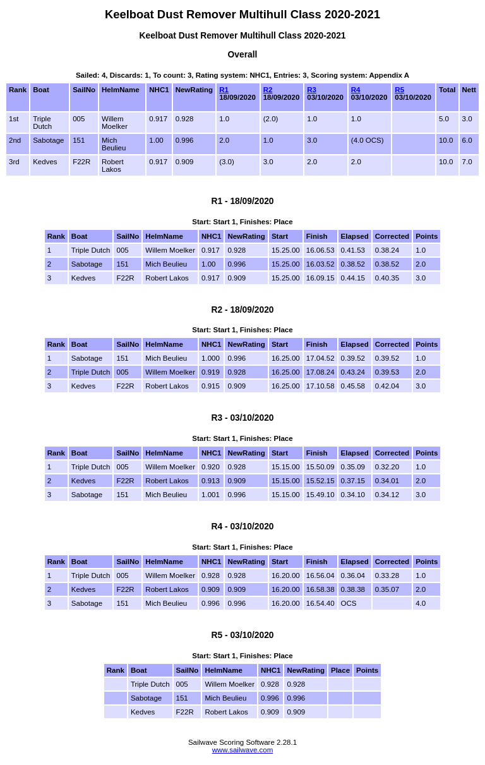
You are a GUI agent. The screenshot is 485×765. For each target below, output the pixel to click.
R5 (399, 89)
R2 (268, 89)
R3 (311, 89)
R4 (356, 89)
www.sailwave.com (242, 750)
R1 (224, 89)
